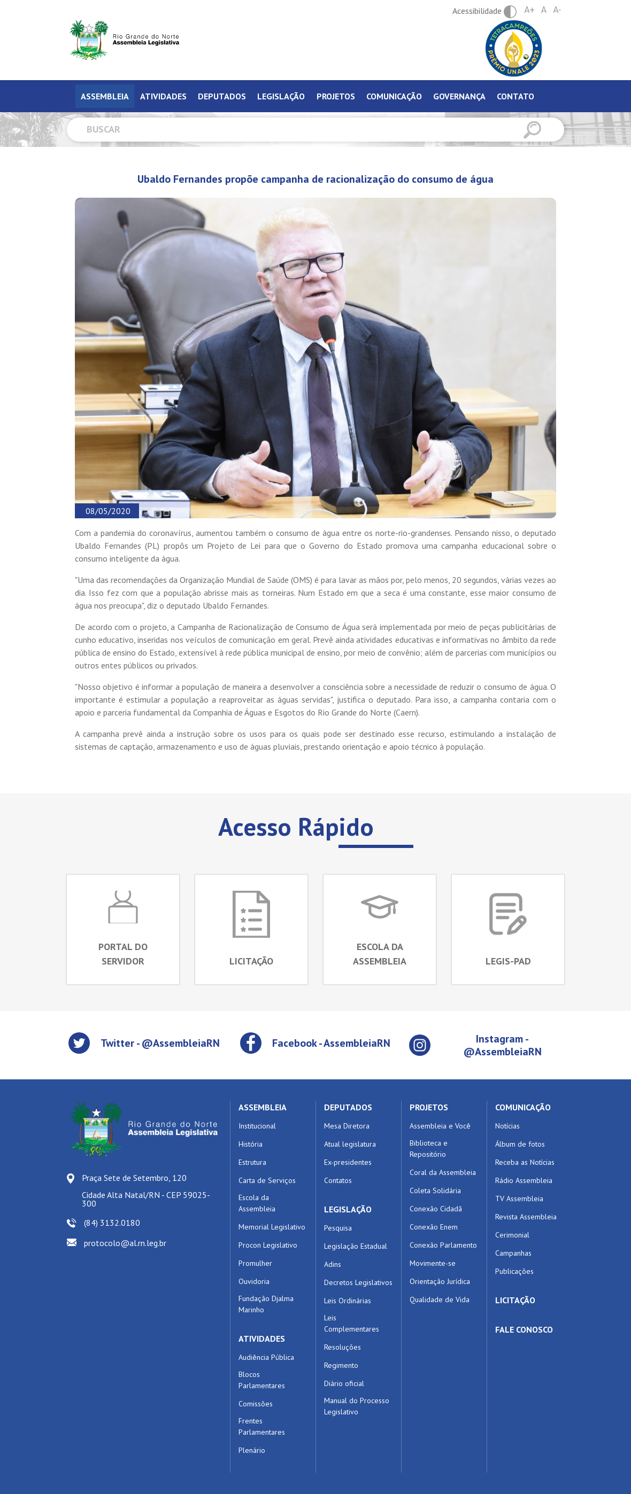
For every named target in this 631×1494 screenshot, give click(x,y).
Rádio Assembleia (523, 1180)
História (250, 1144)
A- (557, 10)
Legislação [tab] (281, 96)
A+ (529, 10)
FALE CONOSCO (524, 1329)
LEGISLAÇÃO (348, 1209)
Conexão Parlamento (443, 1245)
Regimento (341, 1365)
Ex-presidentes (348, 1162)
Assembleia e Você (440, 1126)
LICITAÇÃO (515, 1300)
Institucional (257, 1126)
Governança (459, 96)
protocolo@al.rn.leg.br (125, 1243)
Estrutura (252, 1162)
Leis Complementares (351, 1323)
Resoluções (342, 1347)
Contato (515, 96)
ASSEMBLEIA (262, 1107)
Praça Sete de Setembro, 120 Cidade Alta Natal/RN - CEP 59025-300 (146, 1190)
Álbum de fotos (520, 1144)
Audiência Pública (266, 1357)
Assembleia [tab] (105, 96)
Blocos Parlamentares (261, 1380)
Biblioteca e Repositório (429, 1148)
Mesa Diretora (347, 1126)
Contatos (338, 1180)
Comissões (255, 1404)
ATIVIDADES (261, 1338)
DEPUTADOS (348, 1107)
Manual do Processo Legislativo (356, 1406)
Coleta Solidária (435, 1190)
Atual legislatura (350, 1144)
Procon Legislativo (267, 1245)
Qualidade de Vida (440, 1299)
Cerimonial (512, 1235)
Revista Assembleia (526, 1216)
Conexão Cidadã (436, 1208)
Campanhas (513, 1253)
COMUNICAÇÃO (523, 1107)
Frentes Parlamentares (261, 1426)
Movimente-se (433, 1263)
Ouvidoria (254, 1281)
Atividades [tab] (163, 96)
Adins (332, 1264)
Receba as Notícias (525, 1162)
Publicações (514, 1271)
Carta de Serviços (267, 1180)
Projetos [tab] (336, 96)
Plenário (251, 1450)
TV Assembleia (519, 1198)
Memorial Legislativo (271, 1227)
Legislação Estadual (355, 1246)
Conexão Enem (434, 1227)
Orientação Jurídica (440, 1281)
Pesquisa (338, 1228)
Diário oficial (344, 1383)
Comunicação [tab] (394, 96)
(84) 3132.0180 (112, 1222)
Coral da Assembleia (443, 1172)
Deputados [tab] (222, 96)
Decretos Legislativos (358, 1282)
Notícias (507, 1126)
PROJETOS (429, 1107)
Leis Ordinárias (347, 1300)
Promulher (255, 1263)
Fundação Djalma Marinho (266, 1304)
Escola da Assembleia (256, 1203)
